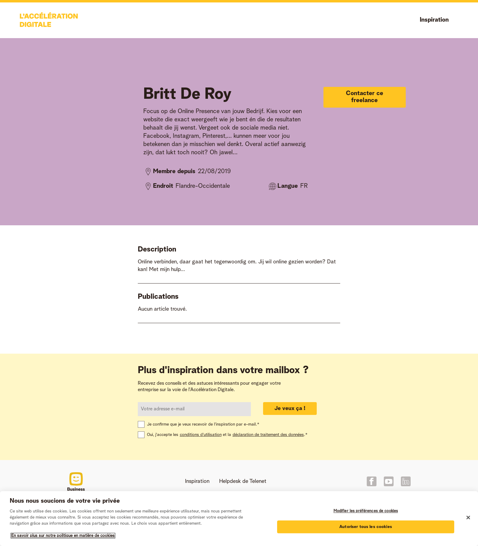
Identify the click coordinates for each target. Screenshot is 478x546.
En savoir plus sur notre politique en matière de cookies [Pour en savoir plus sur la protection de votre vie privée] (63, 536)
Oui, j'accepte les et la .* (227, 435)
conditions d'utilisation (201, 435)
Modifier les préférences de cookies (366, 511)
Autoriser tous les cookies (365, 527)
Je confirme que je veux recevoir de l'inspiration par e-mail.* (203, 424)
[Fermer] (468, 517)
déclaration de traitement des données (268, 435)
